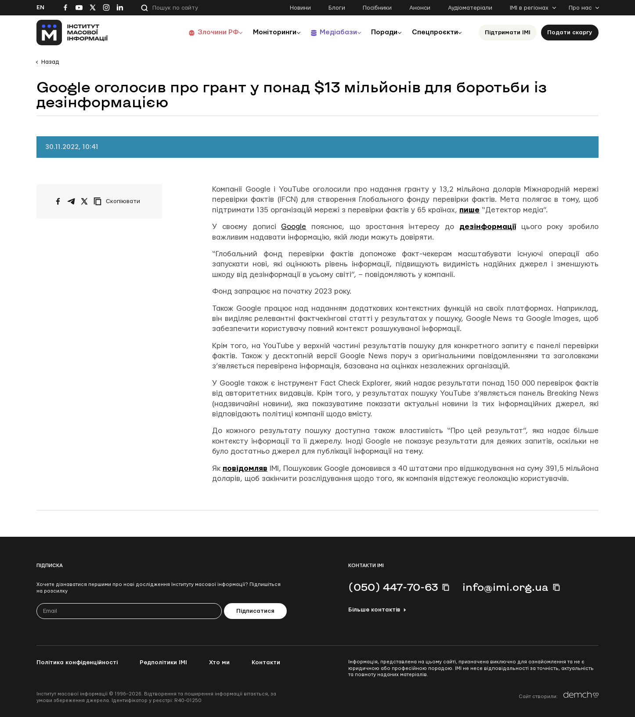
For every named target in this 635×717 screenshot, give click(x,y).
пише (469, 210)
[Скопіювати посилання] (119, 201)
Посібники (377, 8)
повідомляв (245, 468)
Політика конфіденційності (77, 662)
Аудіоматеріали (470, 8)
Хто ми (219, 662)
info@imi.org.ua (505, 587)
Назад (50, 62)
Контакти (266, 662)
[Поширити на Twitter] (84, 201)
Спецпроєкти (433, 32)
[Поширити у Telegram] (71, 201)
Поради (380, 32)
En (40, 7)
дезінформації (487, 226)
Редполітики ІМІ (163, 662)
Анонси (419, 8)
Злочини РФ (206, 32)
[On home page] (72, 32)
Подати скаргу (569, 32)
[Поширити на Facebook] (58, 201)
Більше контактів (374, 610)
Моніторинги (264, 32)
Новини (300, 8)
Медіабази (330, 32)
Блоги (336, 8)
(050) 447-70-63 (393, 587)
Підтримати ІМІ (507, 32)
